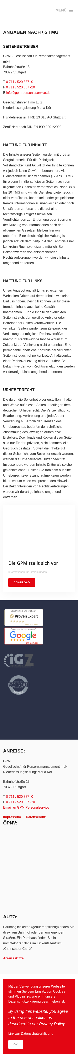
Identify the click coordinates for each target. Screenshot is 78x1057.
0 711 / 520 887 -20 (20, 87)
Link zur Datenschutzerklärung (30, 1033)
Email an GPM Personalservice (26, 807)
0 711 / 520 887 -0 (19, 82)
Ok (16, 1044)
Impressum (12, 817)
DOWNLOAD (22, 582)
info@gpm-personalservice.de (28, 92)
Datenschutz (36, 817)
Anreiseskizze (13, 958)
